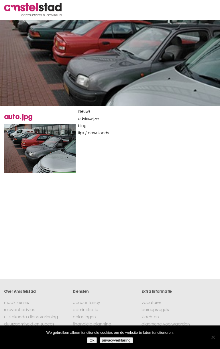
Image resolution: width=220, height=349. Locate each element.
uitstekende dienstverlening (31, 317)
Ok (91, 340)
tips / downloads (93, 133)
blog (82, 126)
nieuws (84, 112)
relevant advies (19, 310)
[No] (213, 337)
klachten (150, 317)
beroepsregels (155, 310)
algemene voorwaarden (166, 325)
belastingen (84, 317)
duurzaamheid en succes (29, 325)
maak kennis (16, 303)
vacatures (151, 303)
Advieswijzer (89, 119)
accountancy (86, 303)
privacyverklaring (116, 340)
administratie (85, 310)
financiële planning (92, 325)
